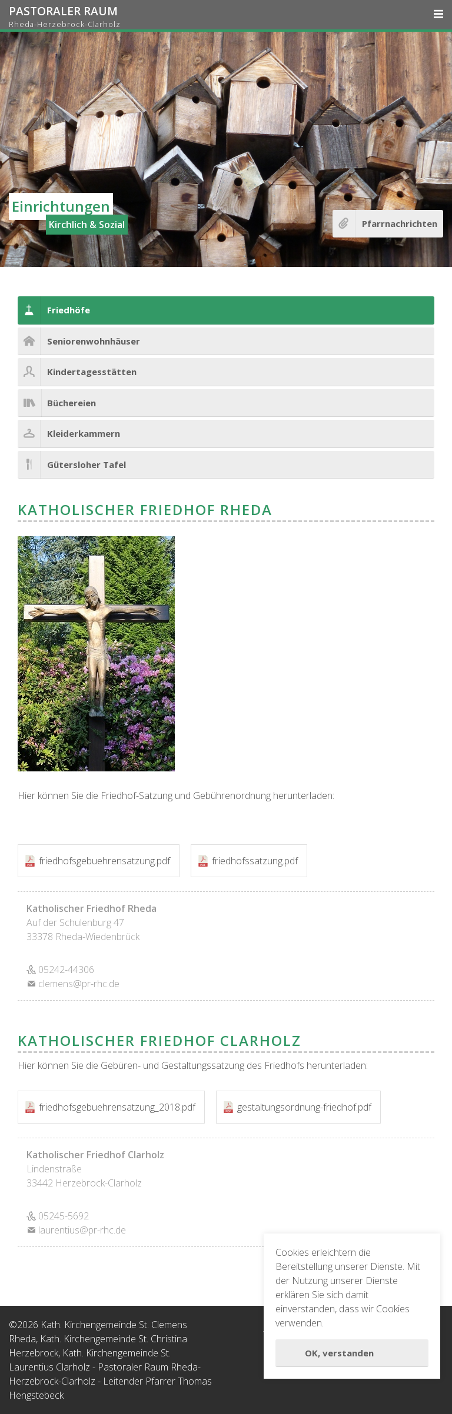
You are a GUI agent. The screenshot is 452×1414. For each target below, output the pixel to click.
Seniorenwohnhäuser (93, 341)
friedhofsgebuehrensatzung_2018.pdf (117, 1107)
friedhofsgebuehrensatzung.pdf (104, 860)
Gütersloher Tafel (86, 464)
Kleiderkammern (83, 433)
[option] (226, 149)
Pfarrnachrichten (399, 223)
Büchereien (71, 403)
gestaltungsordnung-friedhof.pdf (304, 1107)
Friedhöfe (68, 310)
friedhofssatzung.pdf (255, 860)
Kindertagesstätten (92, 371)
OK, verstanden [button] (339, 1353)
